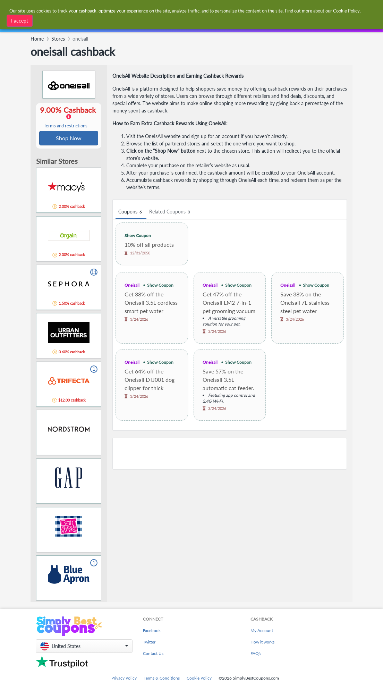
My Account (261, 631)
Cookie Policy (199, 678)
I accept (19, 21)
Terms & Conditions (162, 678)
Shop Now (69, 138)
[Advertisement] (230, 453)
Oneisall (132, 285)
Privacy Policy (124, 678)
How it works (262, 642)
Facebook (152, 631)
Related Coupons (170, 212)
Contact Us (153, 654)
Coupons (131, 212)
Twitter (149, 642)
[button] (84, 647)
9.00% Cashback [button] (69, 117)
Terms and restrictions (65, 126)
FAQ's (255, 654)
